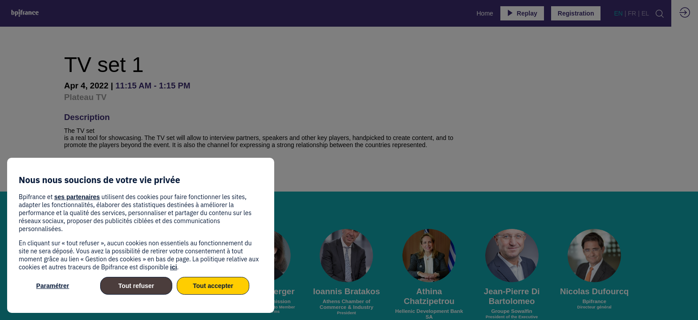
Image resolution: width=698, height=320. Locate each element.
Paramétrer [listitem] (52, 285)
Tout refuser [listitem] (136, 285)
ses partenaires (77, 196)
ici (173, 267)
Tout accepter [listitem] (213, 285)
